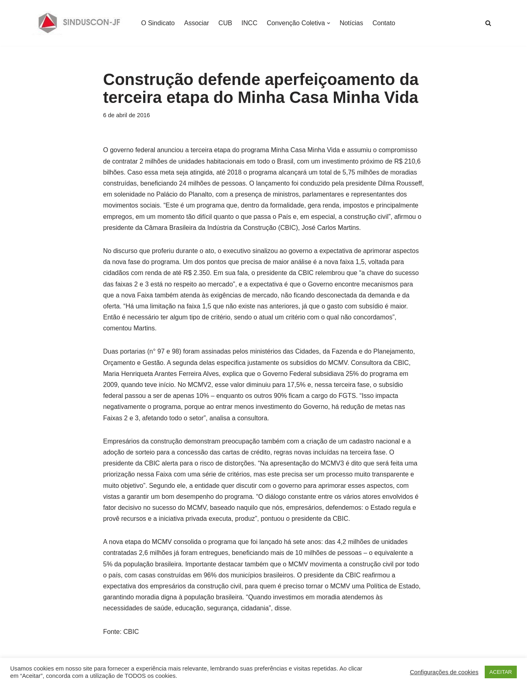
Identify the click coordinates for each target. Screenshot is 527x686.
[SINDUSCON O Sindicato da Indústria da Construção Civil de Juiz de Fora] (79, 23)
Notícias (351, 23)
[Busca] (488, 23)
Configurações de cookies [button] (444, 672)
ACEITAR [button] (501, 672)
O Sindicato (158, 23)
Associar (196, 23)
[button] (328, 23)
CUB (225, 23)
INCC (249, 23)
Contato (383, 23)
